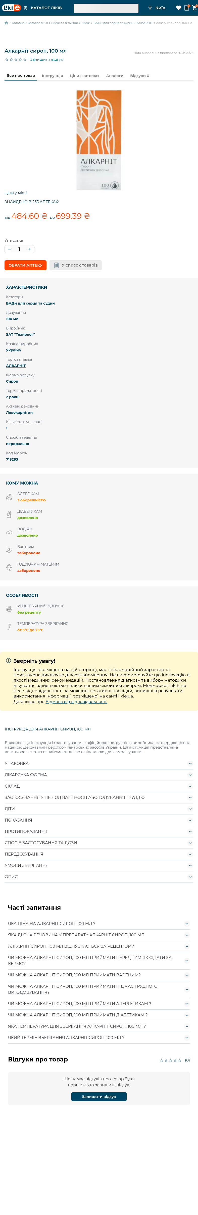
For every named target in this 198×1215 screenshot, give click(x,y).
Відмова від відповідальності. (76, 701)
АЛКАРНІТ (16, 365)
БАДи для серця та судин (30, 303)
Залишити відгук (46, 59)
